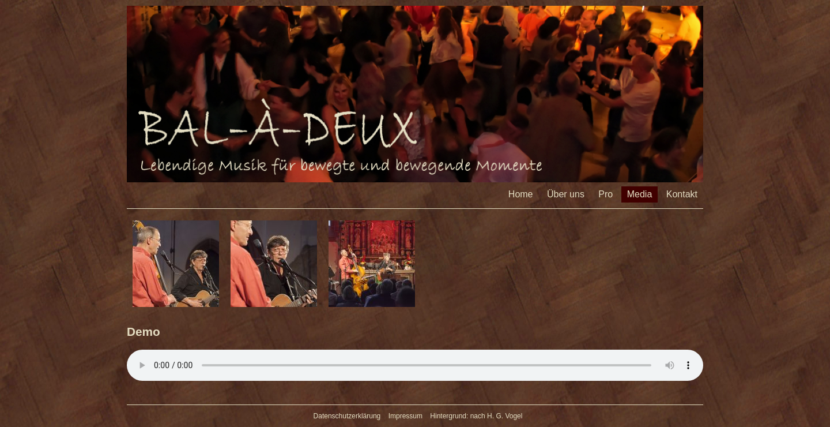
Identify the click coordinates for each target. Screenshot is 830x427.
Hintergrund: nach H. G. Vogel (476, 416)
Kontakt (681, 194)
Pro (605, 194)
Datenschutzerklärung (347, 416)
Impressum (405, 416)
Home (520, 194)
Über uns (565, 194)
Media (639, 194)
